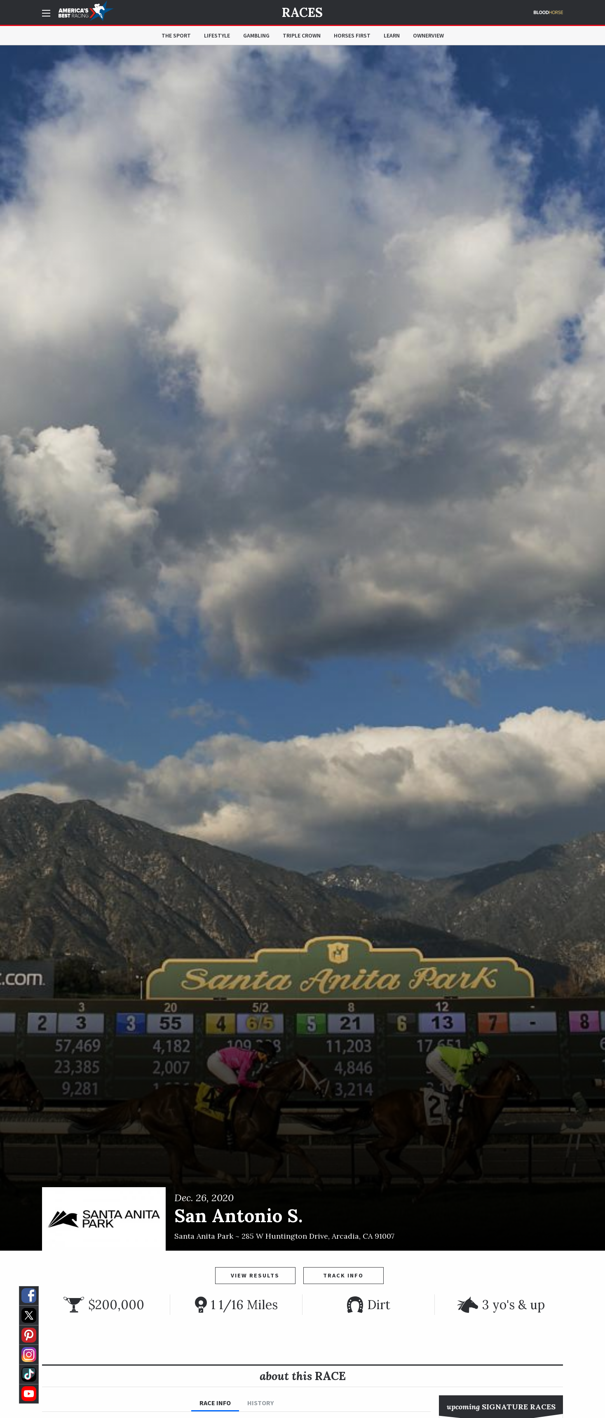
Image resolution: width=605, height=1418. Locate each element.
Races (302, 12)
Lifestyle (217, 35)
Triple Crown (302, 35)
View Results (255, 1275)
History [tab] (260, 1403)
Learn (392, 35)
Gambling (256, 35)
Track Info (343, 1275)
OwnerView (428, 35)
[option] (302, 648)
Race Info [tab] (215, 1403)
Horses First (352, 35)
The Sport (176, 35)
